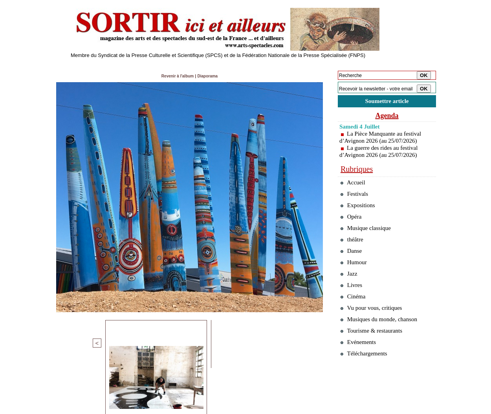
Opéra (352, 225)
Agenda (387, 117)
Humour (355, 279)
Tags (153, 408)
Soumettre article (387, 102)
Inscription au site (129, 408)
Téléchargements (367, 386)
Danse (353, 265)
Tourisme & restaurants (375, 359)
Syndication (97, 408)
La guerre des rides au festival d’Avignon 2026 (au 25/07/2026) (380, 153)
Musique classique (369, 239)
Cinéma (354, 319)
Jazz (350, 292)
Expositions (360, 212)
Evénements (360, 372)
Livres (353, 305)
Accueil (354, 185)
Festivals (356, 198)
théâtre (353, 252)
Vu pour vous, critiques (375, 332)
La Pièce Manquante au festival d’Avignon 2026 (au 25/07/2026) (382, 139)
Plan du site (64, 408)
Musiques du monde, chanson (384, 346)
